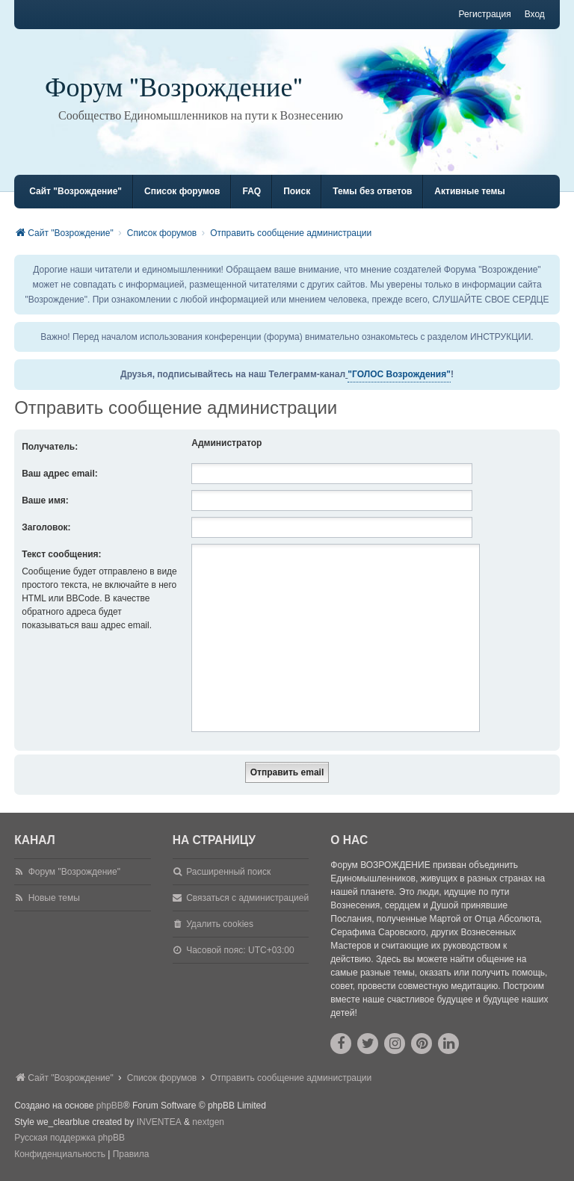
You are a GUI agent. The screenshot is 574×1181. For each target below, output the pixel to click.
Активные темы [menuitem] (469, 191)
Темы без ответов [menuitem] (372, 191)
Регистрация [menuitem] (484, 14)
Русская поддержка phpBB (69, 1137)
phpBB (109, 1105)
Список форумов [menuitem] (182, 191)
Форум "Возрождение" (174, 87)
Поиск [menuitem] (296, 191)
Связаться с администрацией (247, 898)
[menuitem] (59, 1155)
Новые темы (54, 898)
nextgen (208, 1122)
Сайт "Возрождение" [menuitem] (75, 191)
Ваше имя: (45, 500)
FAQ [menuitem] (251, 191)
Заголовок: (46, 527)
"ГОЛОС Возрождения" (399, 374)
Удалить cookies (219, 924)
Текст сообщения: (61, 554)
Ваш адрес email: (60, 473)
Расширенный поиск (228, 872)
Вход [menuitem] (535, 14)
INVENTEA (159, 1122)
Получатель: (50, 446)
